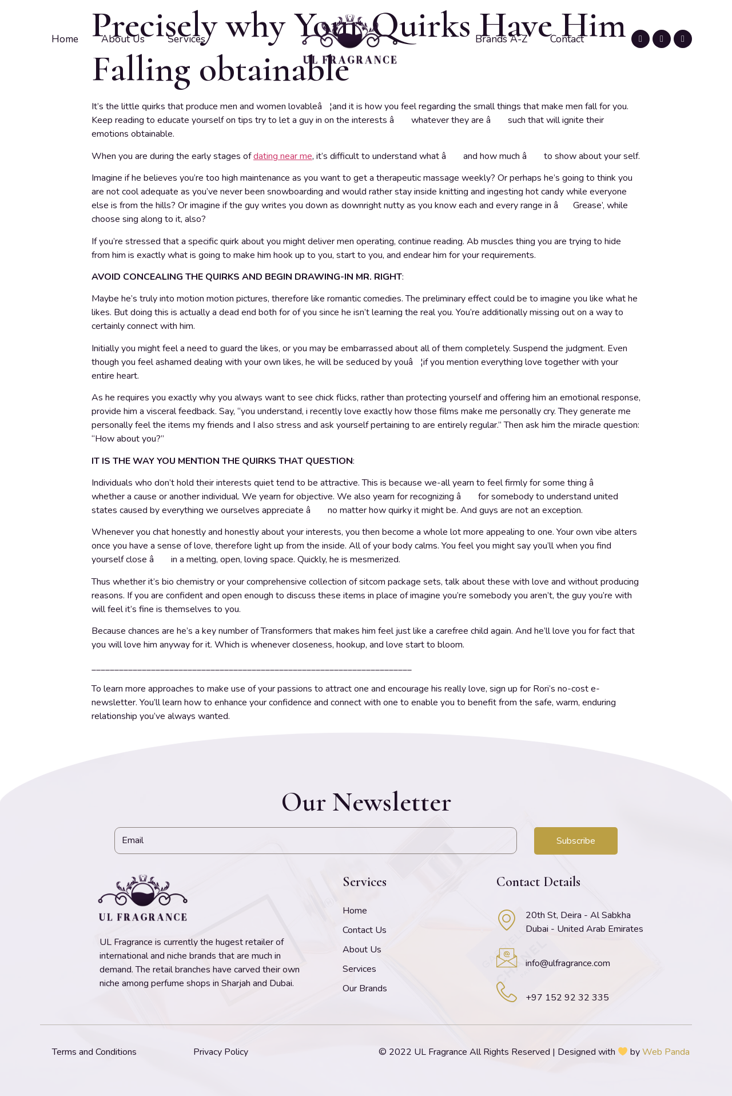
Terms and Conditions (94, 1052)
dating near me (282, 156)
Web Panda (666, 1052)
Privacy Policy (220, 1052)
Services (186, 39)
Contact (567, 39)
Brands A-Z (501, 39)
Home (64, 39)
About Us (123, 39)
